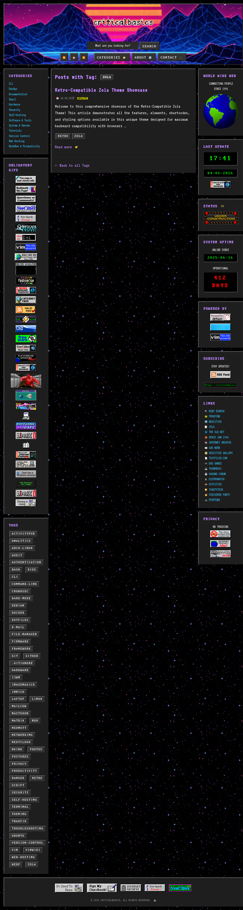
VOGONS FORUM (217, 463)
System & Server (19, 125)
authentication (26, 562)
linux (37, 699)
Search (149, 46)
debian (18, 605)
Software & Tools (20, 120)
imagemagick (23, 685)
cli (15, 577)
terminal (20, 807)
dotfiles (20, 620)
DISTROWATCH (216, 468)
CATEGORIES (112, 58)
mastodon (20, 713)
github (32, 656)
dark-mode (21, 598)
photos (36, 749)
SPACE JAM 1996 (218, 426)
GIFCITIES (215, 473)
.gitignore (22, 663)
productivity (24, 771)
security (20, 792)
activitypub (23, 534)
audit (17, 555)
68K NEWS (214, 436)
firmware (20, 641)
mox (35, 721)
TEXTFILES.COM (218, 447)
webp (16, 864)
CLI (11, 83)
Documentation (18, 94)
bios (32, 569)
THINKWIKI (215, 457)
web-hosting (23, 857)
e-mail (18, 627)
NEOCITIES (215, 410)
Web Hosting (16, 141)
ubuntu (18, 836)
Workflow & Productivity (24, 146)
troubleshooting (28, 828)
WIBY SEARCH (216, 400)
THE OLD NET (216, 421)
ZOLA (211, 415)
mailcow (19, 706)
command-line (24, 584)
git (15, 656)
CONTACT (171, 58)
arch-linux (22, 548)
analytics (21, 541)
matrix (18, 721)
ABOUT (143, 58)
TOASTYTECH (216, 478)
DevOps (13, 89)
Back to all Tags (75, 165)
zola (32, 864)
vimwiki (33, 850)
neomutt (19, 728)
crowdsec (20, 591)
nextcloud (21, 742)
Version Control (19, 136)
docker (18, 613)
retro (37, 778)
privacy (19, 764)
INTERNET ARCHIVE (220, 431)
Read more (66, 147)
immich (18, 692)
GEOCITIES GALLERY (221, 442)
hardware (20, 670)
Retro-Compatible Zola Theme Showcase (101, 90)
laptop (18, 699)
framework (21, 649)
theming (19, 814)
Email (12, 99)
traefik (19, 821)
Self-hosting (17, 115)
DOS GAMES (215, 452)
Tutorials (15, 130)
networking (22, 735)
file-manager (24, 634)
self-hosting (24, 800)
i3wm (16, 677)
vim (15, 850)
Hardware (14, 104)
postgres (20, 756)
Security (14, 110)
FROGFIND (214, 405)
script (18, 785)
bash (16, 569)
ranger (18, 778)
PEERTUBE (214, 489)
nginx (17, 749)
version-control (28, 843)
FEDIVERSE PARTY (219, 483)
